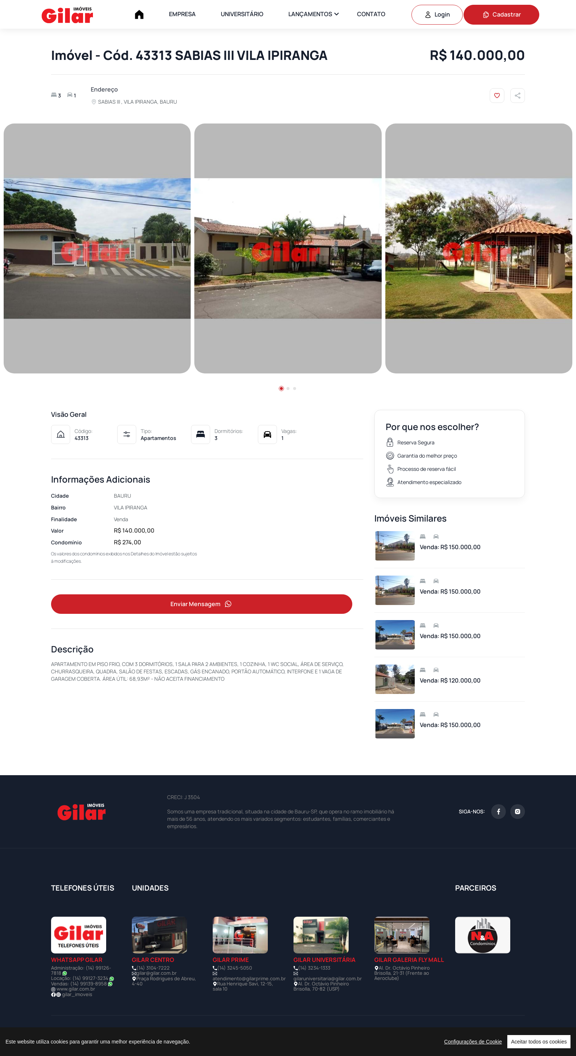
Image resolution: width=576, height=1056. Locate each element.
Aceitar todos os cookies (539, 1042)
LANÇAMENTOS (310, 14)
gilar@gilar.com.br (156, 973)
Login (437, 14)
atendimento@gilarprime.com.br (249, 978)
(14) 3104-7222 (153, 967)
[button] (281, 388)
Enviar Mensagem (201, 604)
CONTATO (371, 14)
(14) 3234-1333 (314, 967)
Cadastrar (501, 14)
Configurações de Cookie (473, 1042)
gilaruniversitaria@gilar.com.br (328, 978)
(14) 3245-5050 (234, 967)
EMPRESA (182, 14)
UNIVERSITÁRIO (242, 14)
